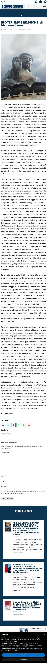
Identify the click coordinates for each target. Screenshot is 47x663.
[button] (23, 12)
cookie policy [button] (14, 641)
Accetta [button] (23, 655)
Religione (8, 433)
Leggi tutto (18, 553)
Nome (3, 476)
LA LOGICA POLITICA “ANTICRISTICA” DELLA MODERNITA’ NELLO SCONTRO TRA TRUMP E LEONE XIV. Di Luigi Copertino (27, 568)
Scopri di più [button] (23, 659)
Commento (5, 453)
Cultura (3, 433)
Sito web (4, 486)
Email (3, 481)
